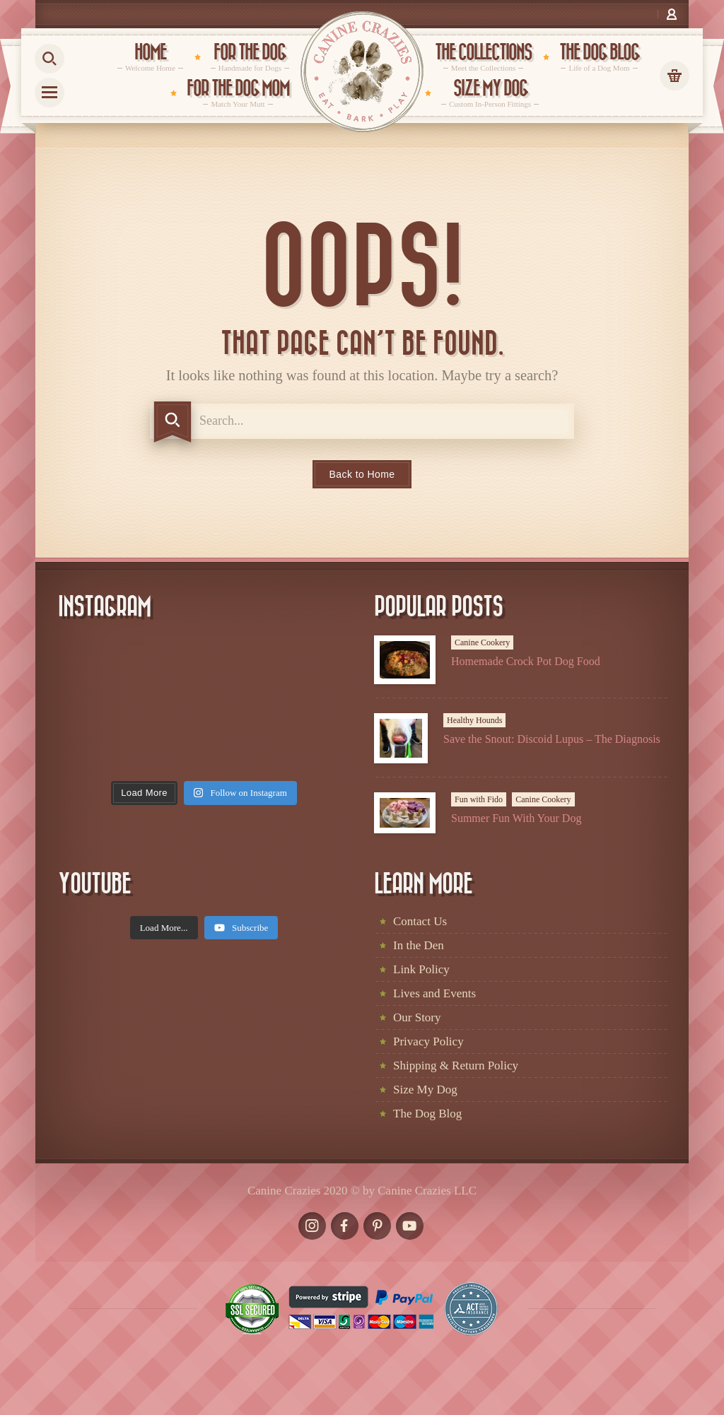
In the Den (418, 945)
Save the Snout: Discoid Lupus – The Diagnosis (551, 739)
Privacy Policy (428, 1041)
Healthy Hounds (474, 720)
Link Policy (421, 969)
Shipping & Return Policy (455, 1065)
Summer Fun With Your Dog (516, 818)
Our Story (417, 1017)
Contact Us (420, 921)
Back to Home (362, 474)
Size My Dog (425, 1089)
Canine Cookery (482, 642)
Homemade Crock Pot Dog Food (525, 661)
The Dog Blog (427, 1113)
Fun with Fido (479, 799)
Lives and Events (434, 993)
